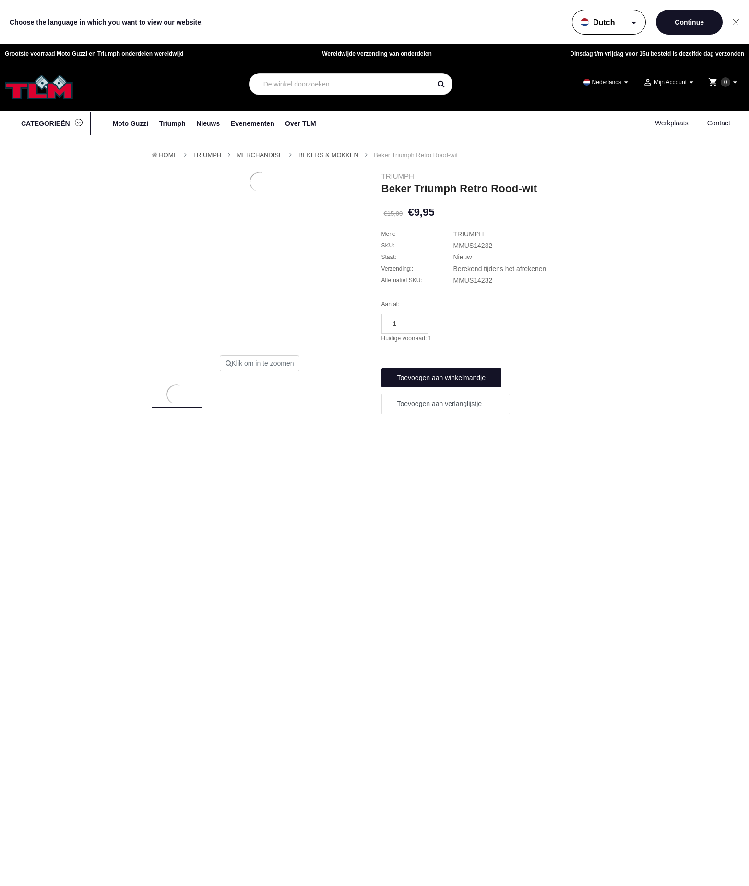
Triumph (172, 123)
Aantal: (390, 304)
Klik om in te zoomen (260, 363)
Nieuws (208, 123)
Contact (718, 123)
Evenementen (252, 123)
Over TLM (300, 123)
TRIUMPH (207, 155)
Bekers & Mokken (328, 155)
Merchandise (260, 155)
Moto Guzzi (131, 123)
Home (168, 155)
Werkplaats (672, 123)
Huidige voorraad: (406, 338)
